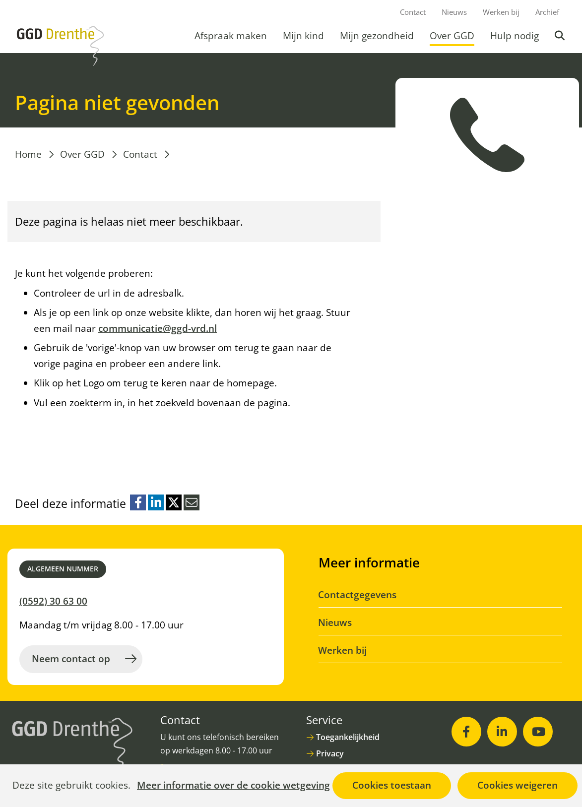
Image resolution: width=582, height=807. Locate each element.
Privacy (330, 753)
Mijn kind (303, 35)
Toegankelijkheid (348, 737)
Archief (547, 12)
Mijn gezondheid (377, 35)
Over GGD (452, 35)
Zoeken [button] (561, 35)
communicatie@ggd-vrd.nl (157, 328)
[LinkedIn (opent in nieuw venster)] (502, 731)
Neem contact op (71, 658)
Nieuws (454, 12)
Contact (413, 12)
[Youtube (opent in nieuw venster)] (538, 731)
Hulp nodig (514, 35)
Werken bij (501, 12)
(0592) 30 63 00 (53, 601)
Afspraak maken (230, 35)
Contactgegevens (358, 594)
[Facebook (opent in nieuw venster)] (466, 731)
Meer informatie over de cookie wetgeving (233, 785)
